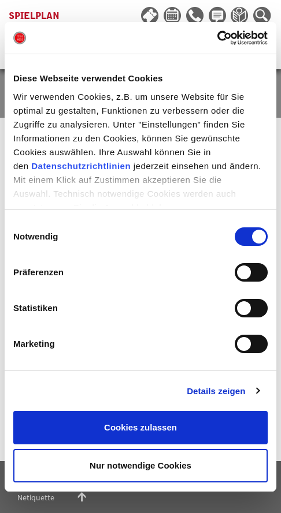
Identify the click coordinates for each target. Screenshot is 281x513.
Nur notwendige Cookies (140, 465)
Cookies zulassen (140, 427)
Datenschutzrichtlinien (81, 166)
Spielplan (34, 16)
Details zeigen (216, 391)
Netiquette (35, 497)
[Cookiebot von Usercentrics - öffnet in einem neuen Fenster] (217, 38)
